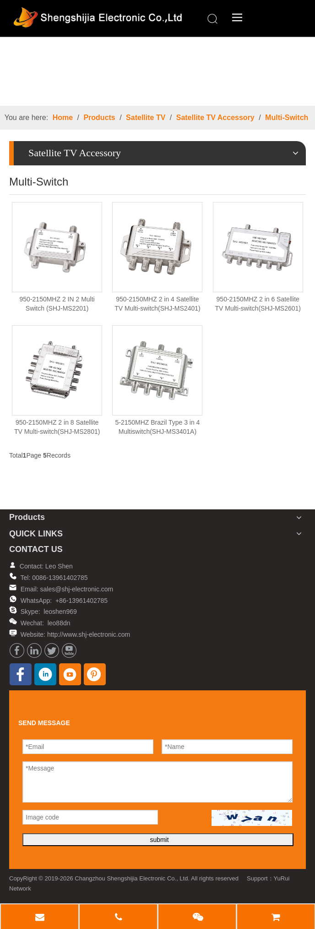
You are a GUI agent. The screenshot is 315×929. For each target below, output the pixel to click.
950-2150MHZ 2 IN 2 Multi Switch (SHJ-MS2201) (57, 303)
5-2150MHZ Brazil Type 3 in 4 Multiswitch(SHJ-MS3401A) (157, 427)
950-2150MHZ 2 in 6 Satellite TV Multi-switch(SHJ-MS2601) (258, 303)
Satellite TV (145, 117)
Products (99, 117)
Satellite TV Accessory (215, 117)
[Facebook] (17, 650)
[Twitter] (51, 650)
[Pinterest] (95, 674)
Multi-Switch (286, 117)
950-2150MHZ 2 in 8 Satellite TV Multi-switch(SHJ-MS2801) (57, 427)
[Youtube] (69, 650)
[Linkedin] (34, 650)
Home (63, 117)
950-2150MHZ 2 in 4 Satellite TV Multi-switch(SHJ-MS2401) (157, 303)
